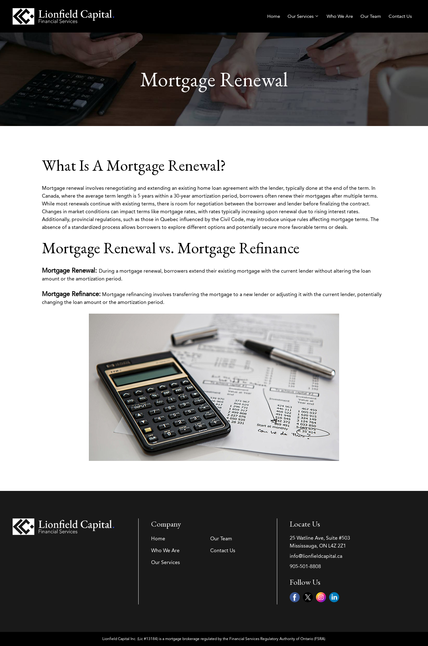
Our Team (370, 16)
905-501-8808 (305, 566)
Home (273, 16)
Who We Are (340, 16)
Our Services (303, 16)
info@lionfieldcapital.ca (316, 556)
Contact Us (400, 16)
